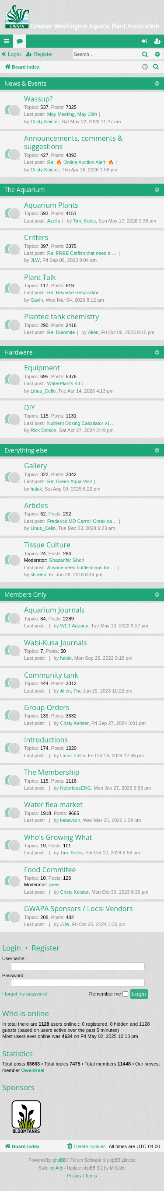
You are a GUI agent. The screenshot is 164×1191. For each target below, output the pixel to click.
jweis (54, 884)
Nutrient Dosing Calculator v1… (81, 423)
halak (36, 488)
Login (14, 54)
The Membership (52, 772)
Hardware (18, 352)
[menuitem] (156, 67)
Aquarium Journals (54, 610)
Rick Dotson (43, 430)
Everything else (25, 450)
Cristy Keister (45, 121)
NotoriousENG (75, 788)
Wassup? (38, 99)
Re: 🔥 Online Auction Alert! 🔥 (80, 162)
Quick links (8, 43)
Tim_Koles (84, 220)
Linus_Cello (43, 391)
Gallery (35, 465)
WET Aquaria (74, 625)
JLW (35, 260)
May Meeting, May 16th (72, 114)
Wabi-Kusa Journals (55, 643)
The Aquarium (24, 189)
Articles (36, 505)
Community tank (51, 675)
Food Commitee (50, 869)
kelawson (70, 820)
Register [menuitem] (159, 43)
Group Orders (46, 707)
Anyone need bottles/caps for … (81, 567)
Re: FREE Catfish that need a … (82, 253)
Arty (59, 1168)
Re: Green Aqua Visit (69, 481)
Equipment (42, 368)
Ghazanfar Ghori (66, 560)
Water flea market (53, 804)
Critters (36, 237)
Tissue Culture (47, 545)
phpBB (59, 1160)
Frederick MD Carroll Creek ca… (82, 521)
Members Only (25, 594)
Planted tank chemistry (61, 316)
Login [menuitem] (146, 43)
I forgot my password (24, 993)
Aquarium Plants (51, 205)
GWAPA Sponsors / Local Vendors (78, 908)
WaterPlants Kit (63, 383)
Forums (21, 43)
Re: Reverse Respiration (73, 292)
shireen (38, 574)
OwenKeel (32, 1070)
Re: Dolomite (61, 332)
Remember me (108, 994)
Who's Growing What (58, 837)
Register (43, 54)
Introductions (46, 740)
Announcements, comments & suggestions (73, 142)
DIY (29, 407)
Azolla (53, 220)
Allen (93, 332)
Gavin (37, 300)
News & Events (25, 83)
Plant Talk (40, 277)
